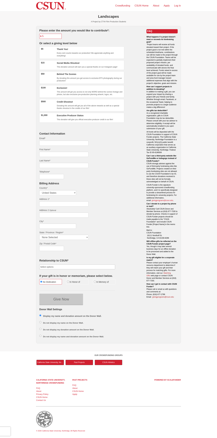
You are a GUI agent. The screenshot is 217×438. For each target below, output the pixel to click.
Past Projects (79, 362)
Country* (43, 188)
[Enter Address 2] (63, 215)
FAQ (38, 388)
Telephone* (44, 172)
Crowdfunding (123, 5)
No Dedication (48, 282)
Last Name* (44, 160)
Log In (177, 5)
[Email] (63, 143)
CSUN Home (142, 5)
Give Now (61, 299)
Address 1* (44, 199)
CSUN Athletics (108, 362)
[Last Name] (63, 165)
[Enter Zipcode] (51, 248)
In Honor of (73, 282)
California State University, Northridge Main (50, 362)
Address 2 (44, 210)
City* (41, 221)
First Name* (44, 149)
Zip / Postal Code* (47, 243)
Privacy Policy (42, 394)
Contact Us (41, 400)
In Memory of (101, 282)
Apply (167, 5)
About (156, 5)
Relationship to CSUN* (53, 260)
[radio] (50, 282)
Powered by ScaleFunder (167, 380)
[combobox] (77, 266)
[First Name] (63, 154)
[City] (57, 226)
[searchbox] (77, 266)
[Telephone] (51, 176)
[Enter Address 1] (63, 203)
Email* (42, 138)
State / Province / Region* (51, 232)
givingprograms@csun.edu (162, 200)
